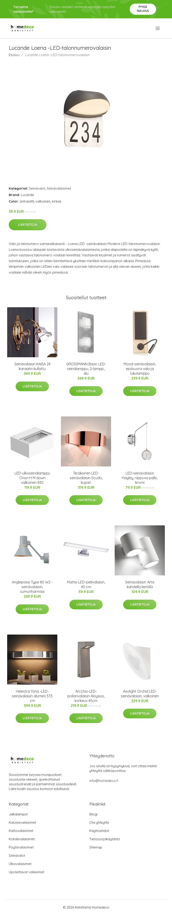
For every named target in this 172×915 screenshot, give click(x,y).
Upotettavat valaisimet (26, 872)
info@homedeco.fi (103, 781)
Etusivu (14, 55)
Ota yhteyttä (99, 822)
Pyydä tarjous (143, 9)
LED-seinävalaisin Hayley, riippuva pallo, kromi (140, 478)
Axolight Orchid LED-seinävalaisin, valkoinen (140, 693)
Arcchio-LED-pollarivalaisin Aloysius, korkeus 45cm (86, 696)
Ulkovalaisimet (20, 864)
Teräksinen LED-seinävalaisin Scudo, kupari (86, 478)
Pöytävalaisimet (21, 847)
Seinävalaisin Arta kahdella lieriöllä (139, 584)
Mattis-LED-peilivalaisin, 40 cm (86, 584)
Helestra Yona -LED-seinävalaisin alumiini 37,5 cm (32, 696)
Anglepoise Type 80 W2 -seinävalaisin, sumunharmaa (32, 587)
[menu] (158, 28)
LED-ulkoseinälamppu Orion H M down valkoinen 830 (32, 478)
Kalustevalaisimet (22, 822)
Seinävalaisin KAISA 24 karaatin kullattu (32, 366)
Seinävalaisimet (59, 188)
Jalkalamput (18, 814)
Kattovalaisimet (21, 831)
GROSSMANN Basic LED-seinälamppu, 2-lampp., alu (86, 369)
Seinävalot (37, 188)
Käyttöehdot (99, 831)
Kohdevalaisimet (22, 839)
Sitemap (95, 847)
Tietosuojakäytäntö (104, 839)
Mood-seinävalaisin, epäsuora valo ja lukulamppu (140, 369)
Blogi (93, 814)
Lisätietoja (27, 225)
